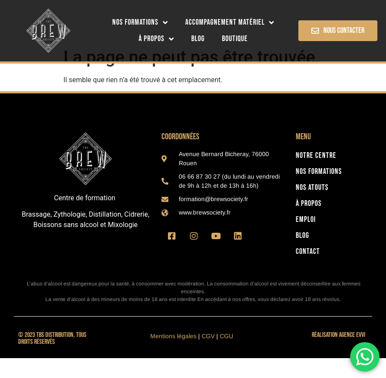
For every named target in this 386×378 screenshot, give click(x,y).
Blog (198, 38)
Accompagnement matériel (229, 22)
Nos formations (140, 22)
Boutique (235, 38)
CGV (208, 355)
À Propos (156, 39)
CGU (226, 355)
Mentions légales (173, 355)
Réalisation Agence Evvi (338, 355)
